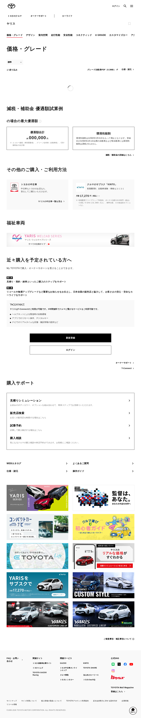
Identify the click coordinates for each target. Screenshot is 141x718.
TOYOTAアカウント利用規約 (77, 701)
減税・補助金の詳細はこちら (120, 155)
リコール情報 (12, 704)
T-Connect (128, 368)
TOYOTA (12, 6)
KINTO (86, 663)
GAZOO (63, 663)
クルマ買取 (64, 675)
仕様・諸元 (128, 69)
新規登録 (70, 338)
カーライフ (67, 16)
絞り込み (12, 70)
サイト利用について (29, 701)
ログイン (70, 350)
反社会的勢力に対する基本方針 (105, 701)
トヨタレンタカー (67, 680)
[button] (133, 711)
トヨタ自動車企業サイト (42, 663)
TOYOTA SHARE (90, 668)
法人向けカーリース (91, 675)
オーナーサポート (39, 16)
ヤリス (11, 23)
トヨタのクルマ (15, 16)
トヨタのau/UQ (89, 680)
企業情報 (125, 701)
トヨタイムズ (38, 668)
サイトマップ (12, 701)
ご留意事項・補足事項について (119, 639)
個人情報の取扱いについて (51, 701)
